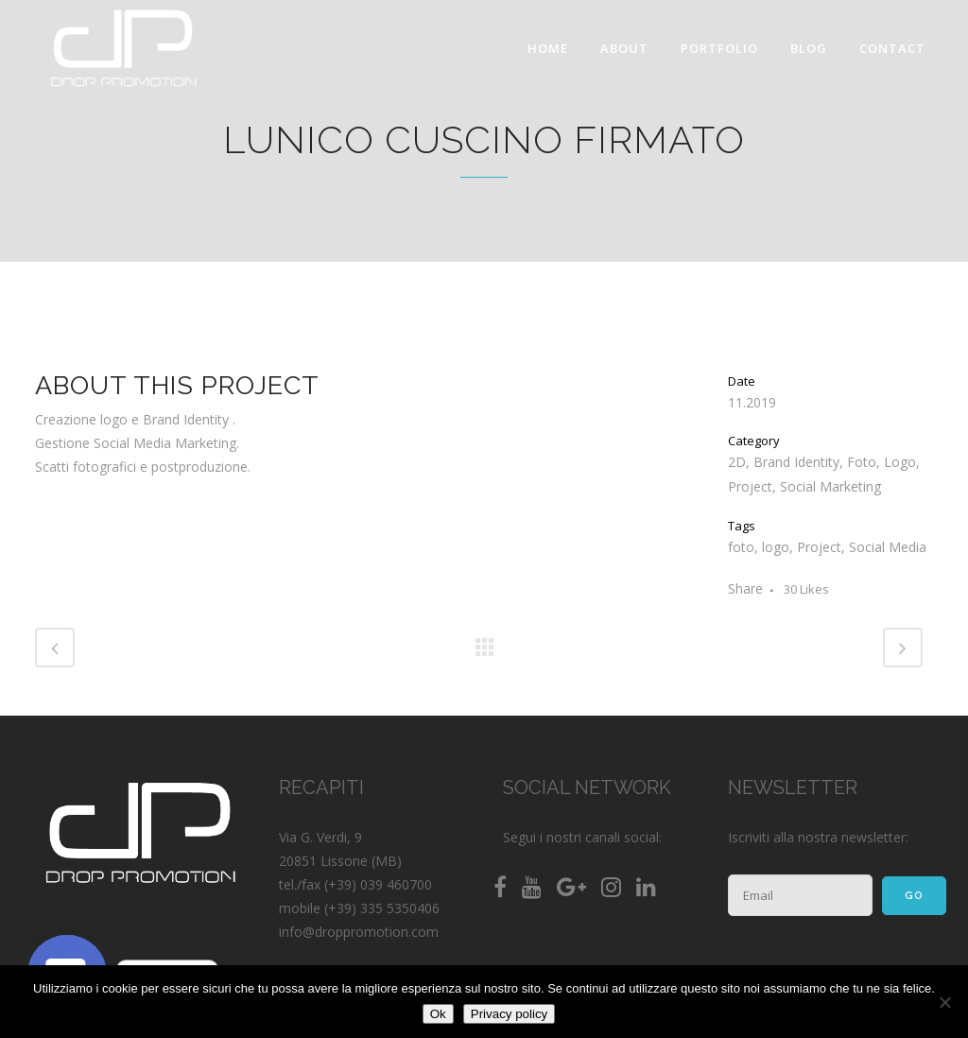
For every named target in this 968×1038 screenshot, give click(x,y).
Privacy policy (509, 1014)
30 (806, 588)
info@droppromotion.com (359, 932)
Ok (438, 1014)
